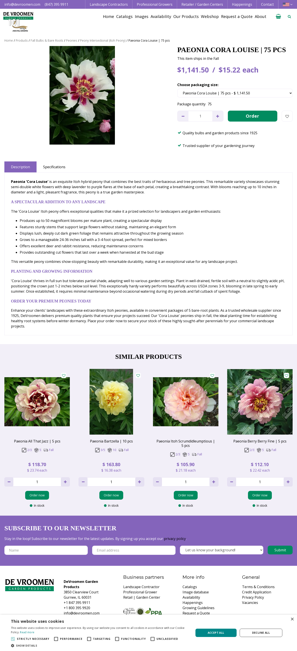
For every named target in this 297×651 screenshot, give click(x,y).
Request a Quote (196, 613)
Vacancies (250, 602)
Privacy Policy (253, 597)
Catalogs (190, 586)
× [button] (292, 619)
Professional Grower (140, 592)
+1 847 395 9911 (77, 602)
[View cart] (278, 16)
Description (20, 167)
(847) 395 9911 (56, 4)
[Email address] (134, 550)
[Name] (46, 550)
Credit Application (256, 592)
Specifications (54, 167)
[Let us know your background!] (221, 550)
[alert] (148, 633)
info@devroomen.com (22, 4)
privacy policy (175, 538)
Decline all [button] (261, 633)
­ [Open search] (289, 16)
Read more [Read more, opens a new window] (27, 632)
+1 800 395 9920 (77, 607)
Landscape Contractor (141, 586)
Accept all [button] (216, 633)
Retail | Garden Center (141, 597)
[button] (99, 645)
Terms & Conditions (258, 586)
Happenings (193, 602)
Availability (191, 597)
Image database (196, 592)
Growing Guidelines (198, 607)
